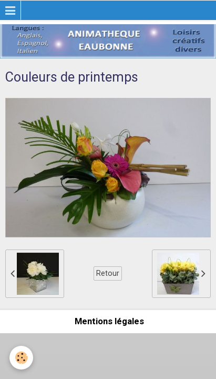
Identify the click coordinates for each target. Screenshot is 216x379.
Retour (107, 273)
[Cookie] (21, 358)
